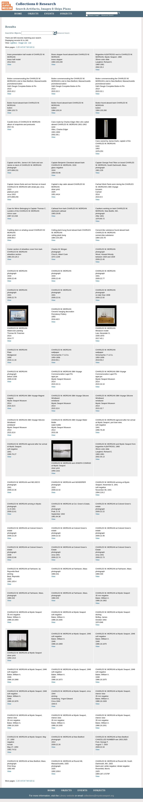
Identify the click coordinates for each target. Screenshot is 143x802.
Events (49, 13)
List (29, 43)
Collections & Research (36, 4)
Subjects (66, 13)
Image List (22, 43)
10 (31, 47)
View (9, 64)
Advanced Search (107, 15)
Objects (33, 13)
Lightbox (13, 43)
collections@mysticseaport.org (99, 795)
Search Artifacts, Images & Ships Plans (43, 9)
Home (18, 13)
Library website (66, 795)
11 (33, 47)
